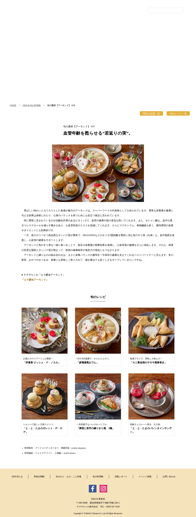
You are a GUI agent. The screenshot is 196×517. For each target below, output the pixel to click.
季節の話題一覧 (151, 113)
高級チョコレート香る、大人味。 (151, 428)
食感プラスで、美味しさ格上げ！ (151, 360)
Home (24, 40)
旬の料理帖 (128, 42)
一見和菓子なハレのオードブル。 (98, 426)
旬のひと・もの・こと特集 (104, 42)
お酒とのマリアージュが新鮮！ (44, 360)
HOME (13, 105)
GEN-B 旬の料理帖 (32, 105)
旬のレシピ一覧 (178, 113)
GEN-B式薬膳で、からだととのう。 (98, 360)
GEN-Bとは (55, 42)
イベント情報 (177, 42)
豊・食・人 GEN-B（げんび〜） (98, 19)
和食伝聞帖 (79, 42)
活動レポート (153, 42)
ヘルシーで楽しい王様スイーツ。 (44, 428)
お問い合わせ (169, 476)
